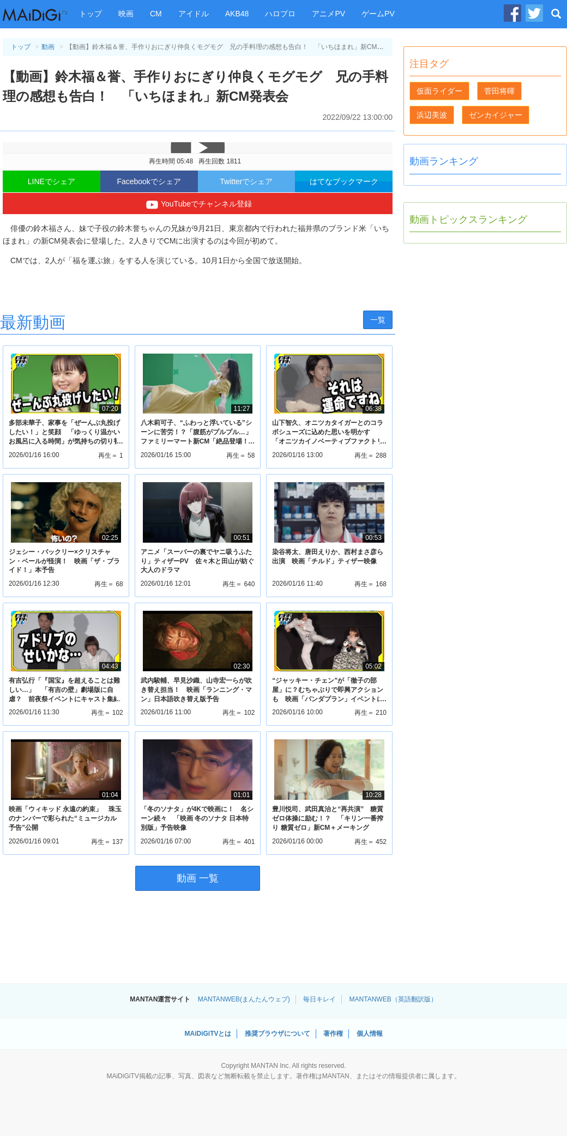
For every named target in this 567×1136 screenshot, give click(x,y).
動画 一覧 (198, 878)
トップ (90, 13)
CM (156, 13)
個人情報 (370, 1033)
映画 (126, 13)
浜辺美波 (432, 115)
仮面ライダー (439, 91)
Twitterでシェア (246, 181)
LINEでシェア (51, 181)
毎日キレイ (319, 999)
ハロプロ (280, 13)
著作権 (333, 1033)
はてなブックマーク (344, 181)
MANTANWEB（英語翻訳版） (393, 999)
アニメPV (328, 13)
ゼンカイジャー (495, 115)
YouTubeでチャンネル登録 (197, 205)
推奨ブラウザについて (277, 1033)
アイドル (193, 13)
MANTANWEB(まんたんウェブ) (244, 999)
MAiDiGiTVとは (207, 1033)
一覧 (377, 319)
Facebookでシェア (148, 181)
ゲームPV (378, 13)
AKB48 (237, 13)
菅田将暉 (499, 91)
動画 (48, 47)
